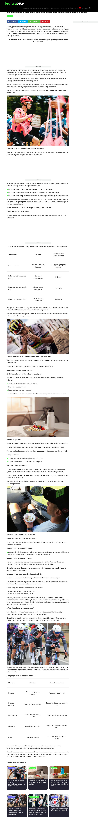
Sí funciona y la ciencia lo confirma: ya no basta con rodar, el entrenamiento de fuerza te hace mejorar (37, 811)
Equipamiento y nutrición (59, 8)
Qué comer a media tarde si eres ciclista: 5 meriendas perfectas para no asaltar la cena (59, 783)
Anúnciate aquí (38, 66)
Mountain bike (27, 8)
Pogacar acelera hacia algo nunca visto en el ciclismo (59, 809)
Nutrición (10, 15)
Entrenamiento (38, 8)
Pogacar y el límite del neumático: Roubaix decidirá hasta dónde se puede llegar (15, 811)
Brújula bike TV (73, 8)
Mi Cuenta (85, 8)
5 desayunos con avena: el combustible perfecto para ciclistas (37, 782)
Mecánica (47, 8)
